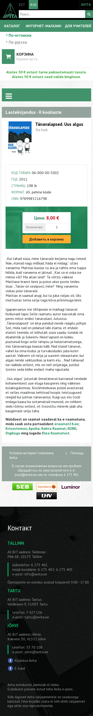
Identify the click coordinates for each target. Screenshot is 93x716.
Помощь (77, 453)
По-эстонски (20, 35)
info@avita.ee (36, 574)
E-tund (19, 668)
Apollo (34, 428)
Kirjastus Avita (25, 660)
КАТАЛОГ (12, 26)
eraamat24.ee (66, 423)
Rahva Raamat (53, 428)
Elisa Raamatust (55, 433)
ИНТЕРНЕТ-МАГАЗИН (43, 26)
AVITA (86, 4)
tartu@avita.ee (37, 617)
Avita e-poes (63, 689)
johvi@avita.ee (36, 652)
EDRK (71, 428)
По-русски (18, 42)
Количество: (34, 227)
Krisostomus (16, 428)
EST (22, 4)
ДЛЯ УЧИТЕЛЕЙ (78, 26)
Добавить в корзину (46, 239)
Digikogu (13, 433)
